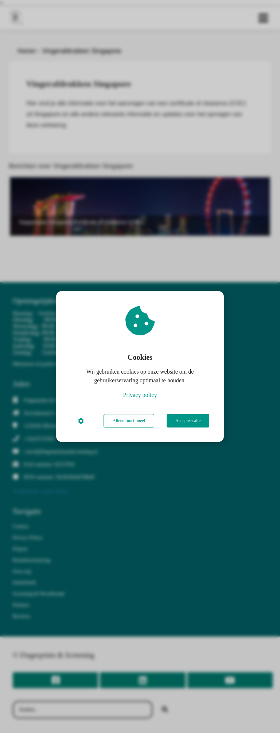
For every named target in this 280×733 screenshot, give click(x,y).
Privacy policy (140, 395)
